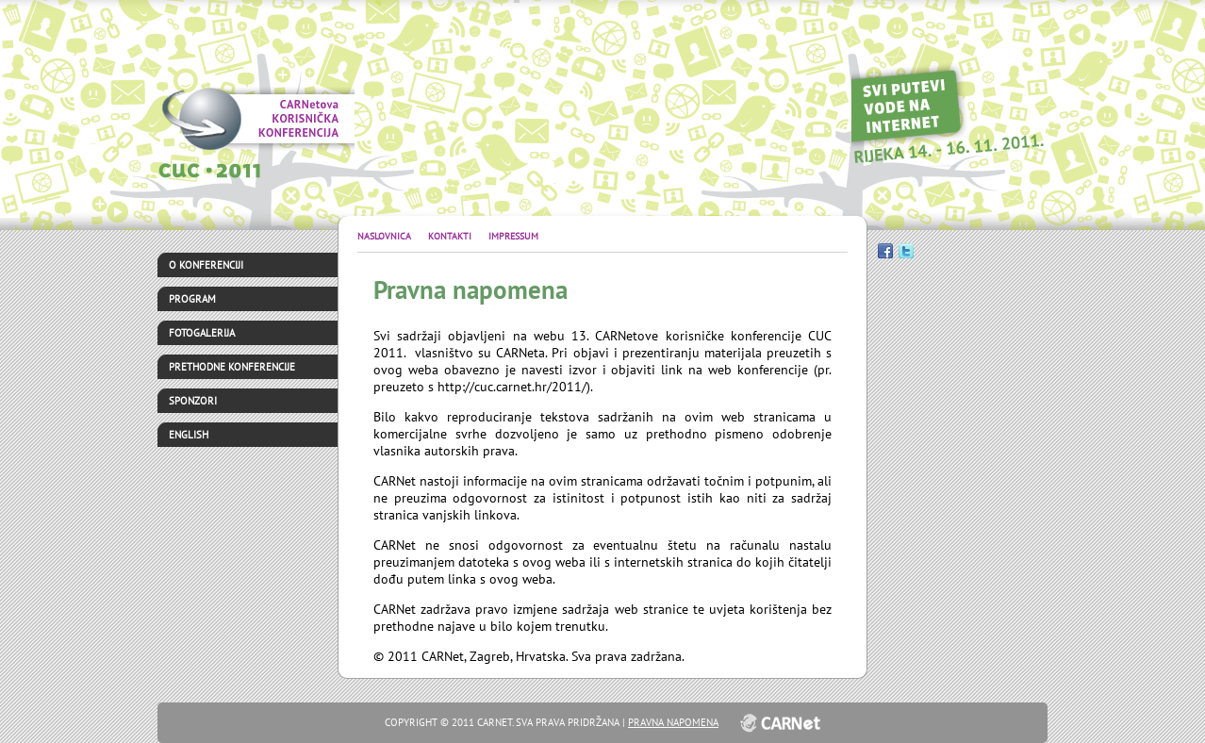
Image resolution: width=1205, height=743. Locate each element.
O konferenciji (206, 265)
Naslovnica (385, 236)
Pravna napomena (673, 722)
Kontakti (451, 236)
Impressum (513, 236)
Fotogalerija (202, 332)
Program (192, 298)
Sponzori (193, 400)
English (188, 434)
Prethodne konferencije (232, 366)
